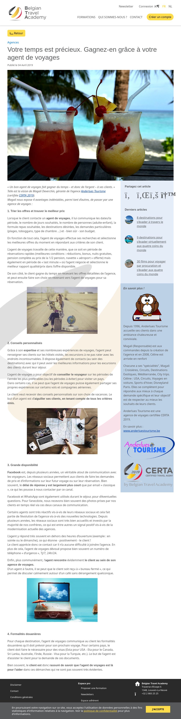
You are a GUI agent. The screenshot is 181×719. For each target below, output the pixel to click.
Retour (16, 33)
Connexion (148, 6)
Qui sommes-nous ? (112, 17)
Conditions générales (21, 697)
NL (170, 6)
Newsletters (87, 694)
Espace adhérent (90, 700)
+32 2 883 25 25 (150, 693)
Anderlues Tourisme (93, 191)
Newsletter (126, 6)
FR (164, 6)
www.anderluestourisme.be (141, 431)
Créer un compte (160, 17)
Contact (136, 17)
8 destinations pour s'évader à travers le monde (150, 222)
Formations (86, 17)
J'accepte (158, 709)
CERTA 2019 (26, 195)
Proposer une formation (94, 688)
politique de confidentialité (100, 710)
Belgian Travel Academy (28, 13)
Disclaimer (15, 684)
